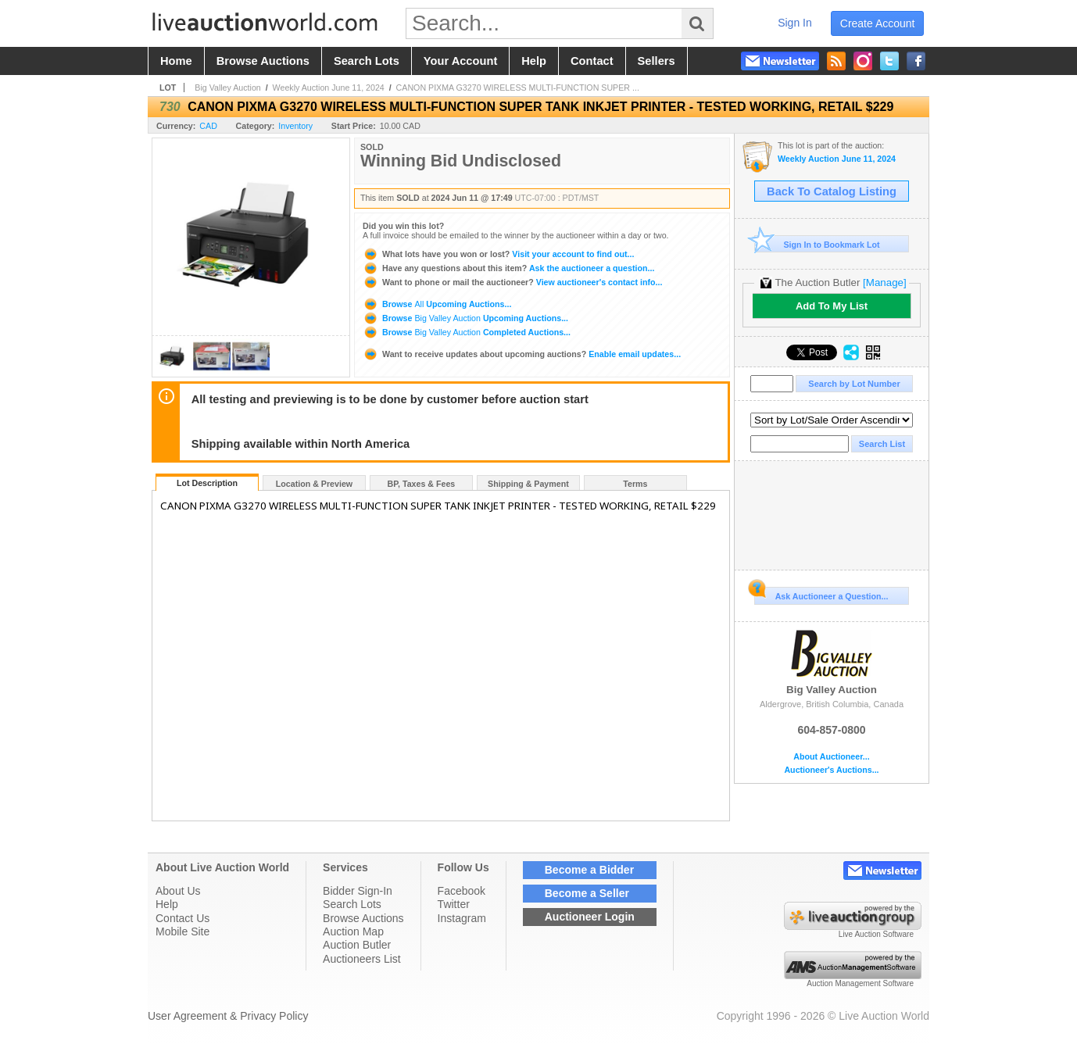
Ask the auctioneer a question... (508, 268)
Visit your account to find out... (498, 254)
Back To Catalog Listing (831, 191)
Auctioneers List (362, 959)
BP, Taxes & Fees (422, 483)
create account (877, 23)
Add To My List (832, 306)
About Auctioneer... (831, 757)
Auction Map (353, 931)
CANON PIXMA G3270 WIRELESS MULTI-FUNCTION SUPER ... (517, 87)
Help (167, 904)
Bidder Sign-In (357, 891)
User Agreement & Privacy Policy (228, 1016)
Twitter (454, 904)
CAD (208, 125)
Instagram (462, 918)
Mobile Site (182, 931)
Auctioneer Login (590, 916)
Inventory (295, 125)
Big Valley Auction (228, 87)
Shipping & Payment (528, 483)
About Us (178, 891)
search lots (366, 61)
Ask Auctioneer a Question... (821, 594)
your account (460, 61)
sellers (656, 61)
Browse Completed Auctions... (467, 332)
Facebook (461, 891)
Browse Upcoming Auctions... (437, 304)
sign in (795, 22)
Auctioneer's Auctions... (831, 770)
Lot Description (207, 483)
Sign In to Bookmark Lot (817, 244)
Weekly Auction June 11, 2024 (329, 87)
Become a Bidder (589, 869)
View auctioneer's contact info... (512, 282)
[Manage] (884, 282)
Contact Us (182, 918)
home (176, 61)
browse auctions (263, 61)
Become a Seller (587, 893)
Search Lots (352, 904)
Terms (635, 483)
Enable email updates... (522, 354)
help (533, 61)
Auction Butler (357, 945)
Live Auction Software (876, 934)
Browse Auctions (363, 918)
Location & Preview (314, 483)
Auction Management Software (860, 983)
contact (592, 61)
